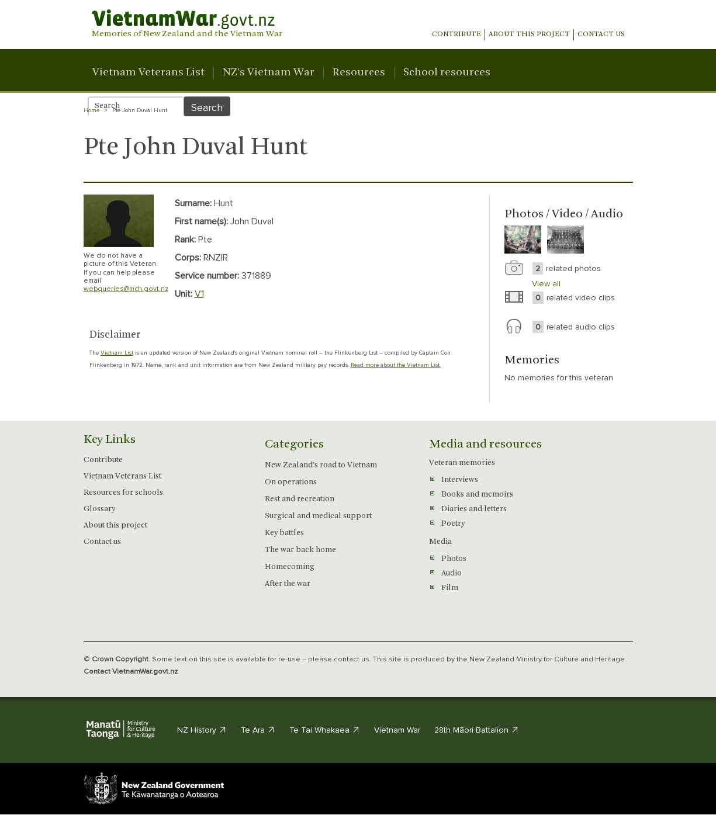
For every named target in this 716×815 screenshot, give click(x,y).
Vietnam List (117, 352)
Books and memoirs (477, 494)
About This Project (529, 34)
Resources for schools (123, 493)
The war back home (300, 550)
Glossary (99, 509)
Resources (359, 73)
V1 (199, 294)
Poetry (453, 524)
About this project (115, 525)
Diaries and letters (474, 509)
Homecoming (289, 567)
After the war (287, 584)
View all (546, 284)
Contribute (456, 34)
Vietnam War (397, 730)
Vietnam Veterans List (148, 73)
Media (440, 542)
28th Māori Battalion (476, 730)
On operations (291, 482)
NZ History (202, 730)
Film (449, 588)
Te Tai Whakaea (324, 730)
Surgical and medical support (318, 516)
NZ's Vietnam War (268, 73)
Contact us (601, 34)
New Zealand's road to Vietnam (321, 465)
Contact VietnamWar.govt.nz (131, 671)
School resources (446, 73)
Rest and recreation (299, 499)
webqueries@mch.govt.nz (126, 289)
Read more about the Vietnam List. (396, 365)
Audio (451, 573)
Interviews (459, 480)
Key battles (284, 533)
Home (91, 110)
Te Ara (258, 730)
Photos (453, 559)
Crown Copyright (120, 659)
